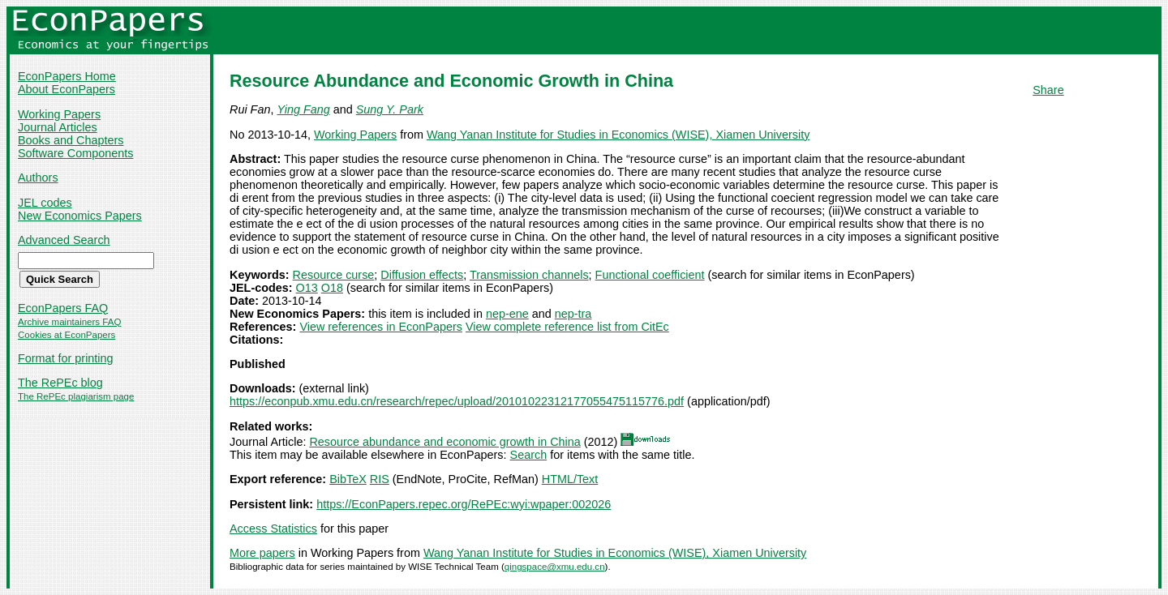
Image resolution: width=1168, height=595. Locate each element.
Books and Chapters (70, 140)
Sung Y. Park (389, 109)
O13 (307, 287)
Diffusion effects (421, 274)
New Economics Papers (80, 215)
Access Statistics (273, 528)
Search (529, 454)
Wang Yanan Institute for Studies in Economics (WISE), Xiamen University (618, 134)
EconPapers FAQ (63, 308)
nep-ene (507, 313)
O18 (332, 287)
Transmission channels (529, 274)
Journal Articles (57, 127)
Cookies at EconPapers (66, 335)
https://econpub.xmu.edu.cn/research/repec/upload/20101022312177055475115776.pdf (457, 401)
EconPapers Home (67, 76)
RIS (379, 479)
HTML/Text (570, 479)
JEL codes (45, 202)
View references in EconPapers (380, 326)
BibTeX (348, 479)
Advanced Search (64, 239)
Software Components (75, 153)
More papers (262, 552)
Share (1048, 89)
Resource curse (334, 274)
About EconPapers (66, 89)
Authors (38, 177)
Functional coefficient (650, 274)
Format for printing (66, 358)
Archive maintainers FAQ (69, 322)
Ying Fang (303, 109)
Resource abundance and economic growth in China (444, 441)
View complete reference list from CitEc (567, 326)
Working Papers (59, 114)
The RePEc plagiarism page (76, 396)
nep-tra (573, 313)
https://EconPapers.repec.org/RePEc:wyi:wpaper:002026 (463, 504)
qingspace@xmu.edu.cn (555, 566)
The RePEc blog (60, 382)
